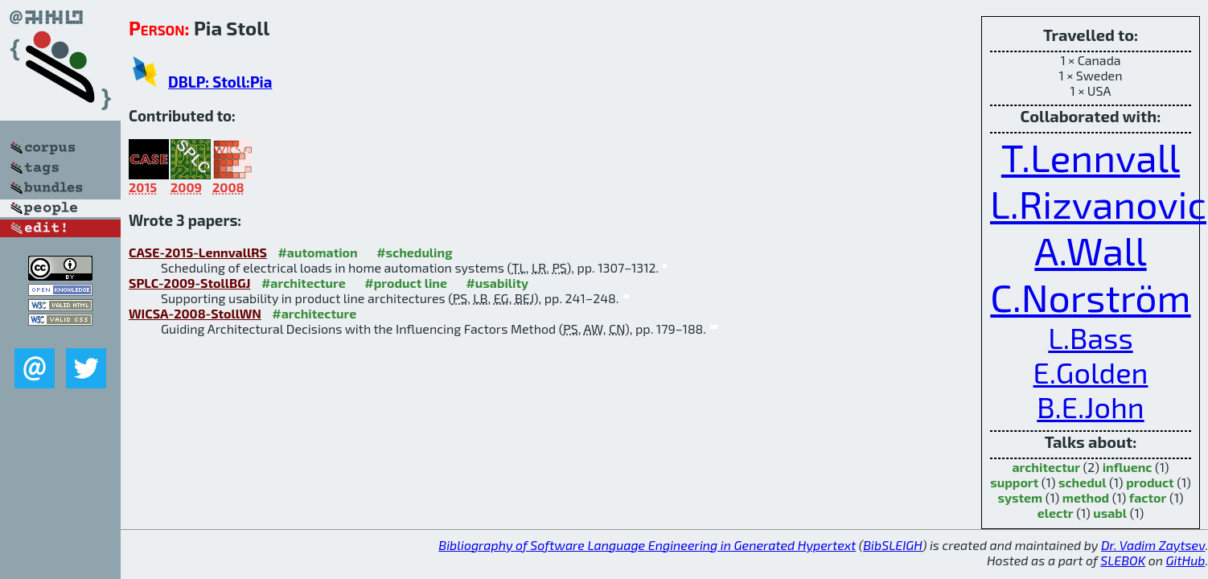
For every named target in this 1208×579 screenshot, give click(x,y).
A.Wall (1090, 250)
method (1085, 497)
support (1014, 482)
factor (1148, 497)
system (1020, 497)
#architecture (303, 282)
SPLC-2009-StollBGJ (189, 282)
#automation (317, 252)
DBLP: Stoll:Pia (220, 81)
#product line (405, 282)
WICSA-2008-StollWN (195, 313)
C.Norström (1090, 296)
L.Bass (1090, 337)
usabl (1110, 512)
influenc (1128, 466)
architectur (1046, 466)
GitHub (1186, 560)
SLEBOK (1122, 560)
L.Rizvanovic (1098, 203)
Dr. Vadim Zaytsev (1153, 544)
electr (1055, 512)
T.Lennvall (1090, 156)
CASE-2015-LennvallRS (198, 252)
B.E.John (1090, 406)
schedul (1082, 482)
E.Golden (1090, 372)
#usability (497, 282)
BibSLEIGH (892, 544)
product (1149, 482)
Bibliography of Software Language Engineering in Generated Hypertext (647, 544)
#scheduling (414, 252)
